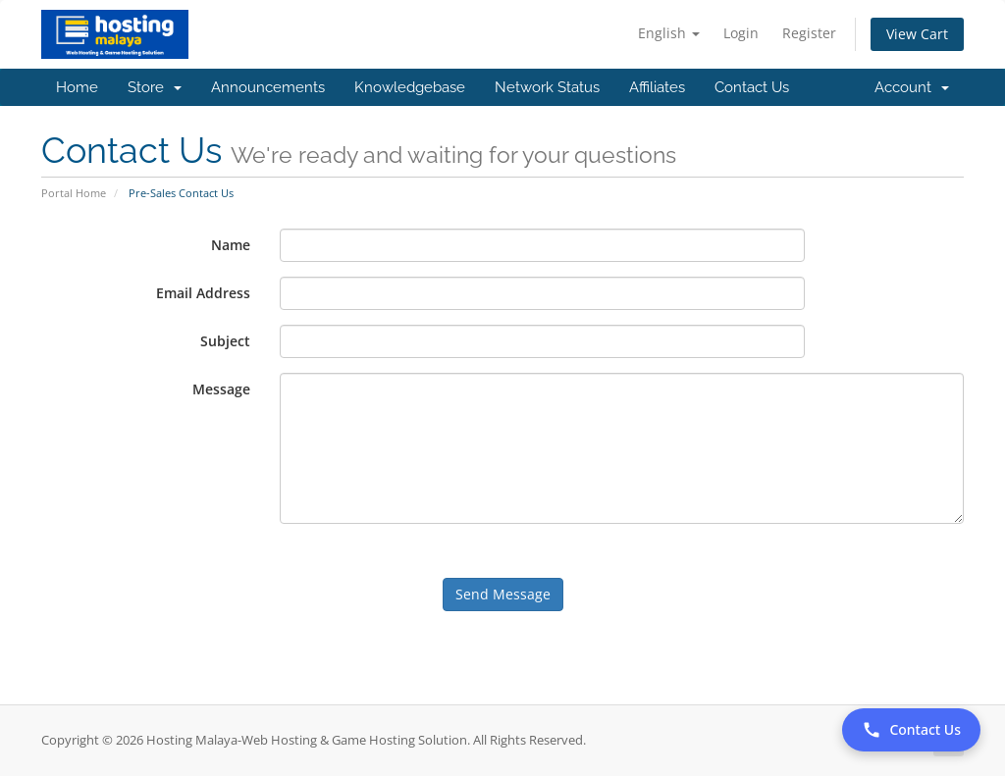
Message (221, 389)
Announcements (268, 87)
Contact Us (751, 87)
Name (230, 244)
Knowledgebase (409, 87)
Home (77, 87)
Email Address (203, 293)
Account (911, 87)
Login (741, 33)
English (669, 33)
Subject (225, 341)
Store (155, 87)
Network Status (547, 87)
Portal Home (73, 192)
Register (809, 33)
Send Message (503, 594)
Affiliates (657, 87)
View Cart (917, 34)
